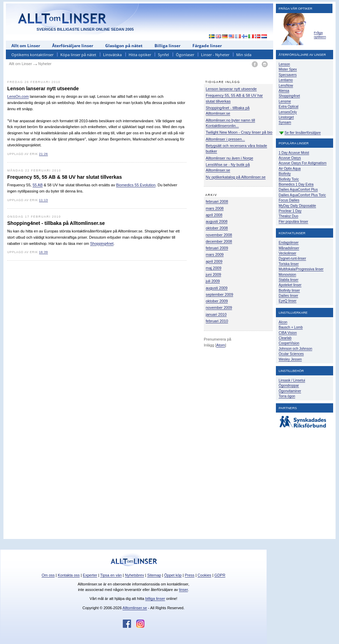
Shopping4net (101, 243)
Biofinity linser (289, 290)
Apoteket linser (290, 285)
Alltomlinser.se (134, 608)
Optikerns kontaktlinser (32, 54)
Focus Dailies (289, 200)
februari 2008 (217, 201)
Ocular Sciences (291, 354)
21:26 (43, 154)
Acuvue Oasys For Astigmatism (303, 163)
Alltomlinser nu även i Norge (229, 158)
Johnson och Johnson (295, 349)
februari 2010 (217, 321)
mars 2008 (215, 208)
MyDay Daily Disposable (297, 206)
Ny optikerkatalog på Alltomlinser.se (236, 177)
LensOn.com (18, 96)
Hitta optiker (140, 54)
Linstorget (286, 117)
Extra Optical (288, 106)
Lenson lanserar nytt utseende (231, 89)
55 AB (37, 185)
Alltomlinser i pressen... (225, 139)
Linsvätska (112, 54)
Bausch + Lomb (291, 327)
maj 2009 (213, 268)
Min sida (243, 54)
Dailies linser (288, 296)
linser (183, 590)
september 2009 (219, 294)
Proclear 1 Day (290, 211)
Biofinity (285, 174)
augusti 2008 (217, 221)
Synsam (285, 122)
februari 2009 (217, 248)
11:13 (43, 200)
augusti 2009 (217, 288)
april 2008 (214, 215)
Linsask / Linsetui (292, 380)
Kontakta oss (69, 575)
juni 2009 (213, 274)
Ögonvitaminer (290, 391)
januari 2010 (216, 314)
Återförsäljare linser (72, 46)
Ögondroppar (289, 385)
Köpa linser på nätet (78, 54)
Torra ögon (287, 396)
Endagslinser (289, 243)
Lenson (284, 64)
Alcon (283, 322)
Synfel (163, 54)
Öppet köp (173, 575)
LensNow (286, 85)
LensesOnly (288, 112)
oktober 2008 (217, 228)
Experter (90, 575)
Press (190, 575)
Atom (220, 345)
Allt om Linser (25, 46)
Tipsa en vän (111, 575)
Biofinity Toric (289, 179)
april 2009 (214, 261)
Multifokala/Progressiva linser (301, 269)
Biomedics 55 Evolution (136, 185)
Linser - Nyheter (215, 54)
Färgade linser (207, 46)
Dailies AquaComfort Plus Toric (302, 195)
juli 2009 (213, 281)
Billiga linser (167, 46)
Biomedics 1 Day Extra (296, 184)
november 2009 (219, 307)
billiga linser (155, 598)
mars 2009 (215, 254)
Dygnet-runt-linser (292, 258)
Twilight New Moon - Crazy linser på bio (239, 132)
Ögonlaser (185, 54)
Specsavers (288, 75)
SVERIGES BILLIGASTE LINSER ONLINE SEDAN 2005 (85, 29)
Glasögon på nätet (123, 46)
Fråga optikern (320, 35)
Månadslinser (289, 248)
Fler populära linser (293, 222)
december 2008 (219, 241)
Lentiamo (286, 80)
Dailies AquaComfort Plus (298, 189)
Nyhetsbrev (134, 575)
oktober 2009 (217, 301)
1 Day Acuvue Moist (294, 153)
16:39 (43, 252)
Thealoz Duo (288, 216)
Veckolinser (287, 253)
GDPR (220, 575)
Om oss (48, 575)
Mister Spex (288, 69)
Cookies (204, 575)
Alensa (284, 91)
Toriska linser (289, 264)
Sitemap (154, 575)
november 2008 (219, 235)
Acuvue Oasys (290, 158)
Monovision (287, 275)
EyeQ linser (288, 301)
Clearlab (285, 338)
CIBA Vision (288, 333)
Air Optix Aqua (290, 168)
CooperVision (289, 343)
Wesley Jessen (290, 359)
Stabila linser (288, 280)
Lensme (285, 101)
